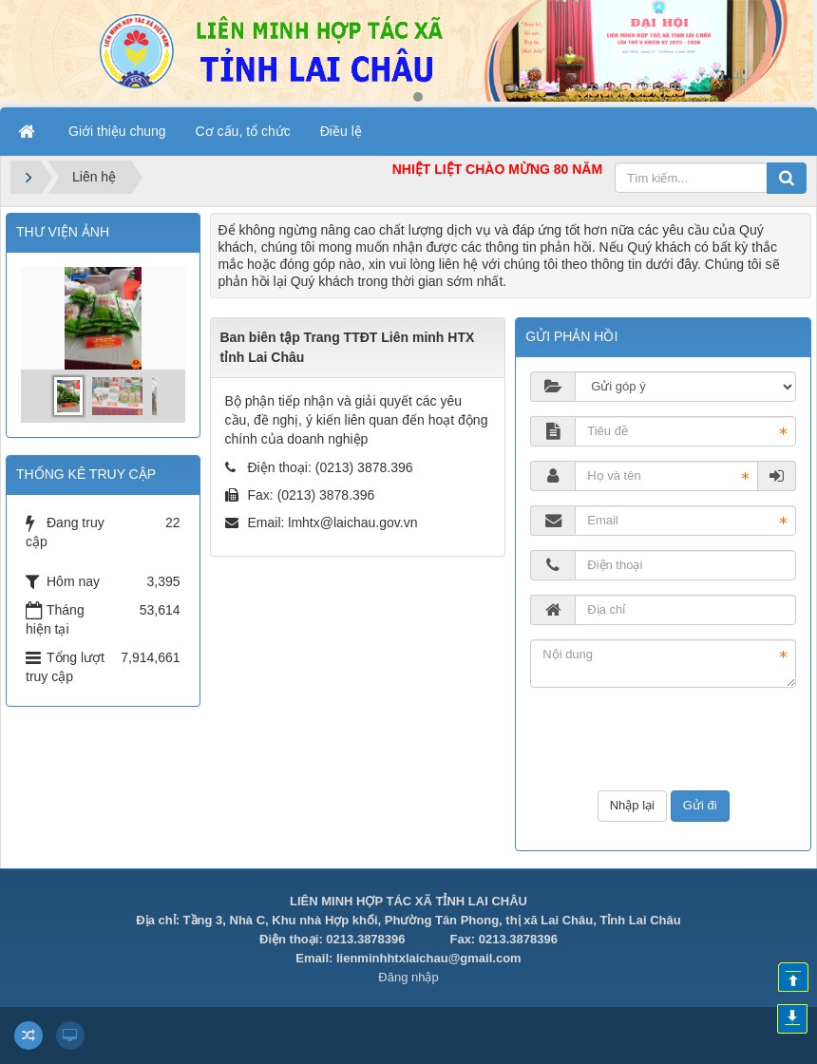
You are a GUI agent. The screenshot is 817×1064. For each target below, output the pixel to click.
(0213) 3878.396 (364, 467)
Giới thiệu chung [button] (117, 131)
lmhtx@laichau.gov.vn (352, 522)
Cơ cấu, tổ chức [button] (243, 131)
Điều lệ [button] (341, 131)
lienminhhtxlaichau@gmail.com (429, 958)
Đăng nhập (408, 977)
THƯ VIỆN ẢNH (62, 231)
